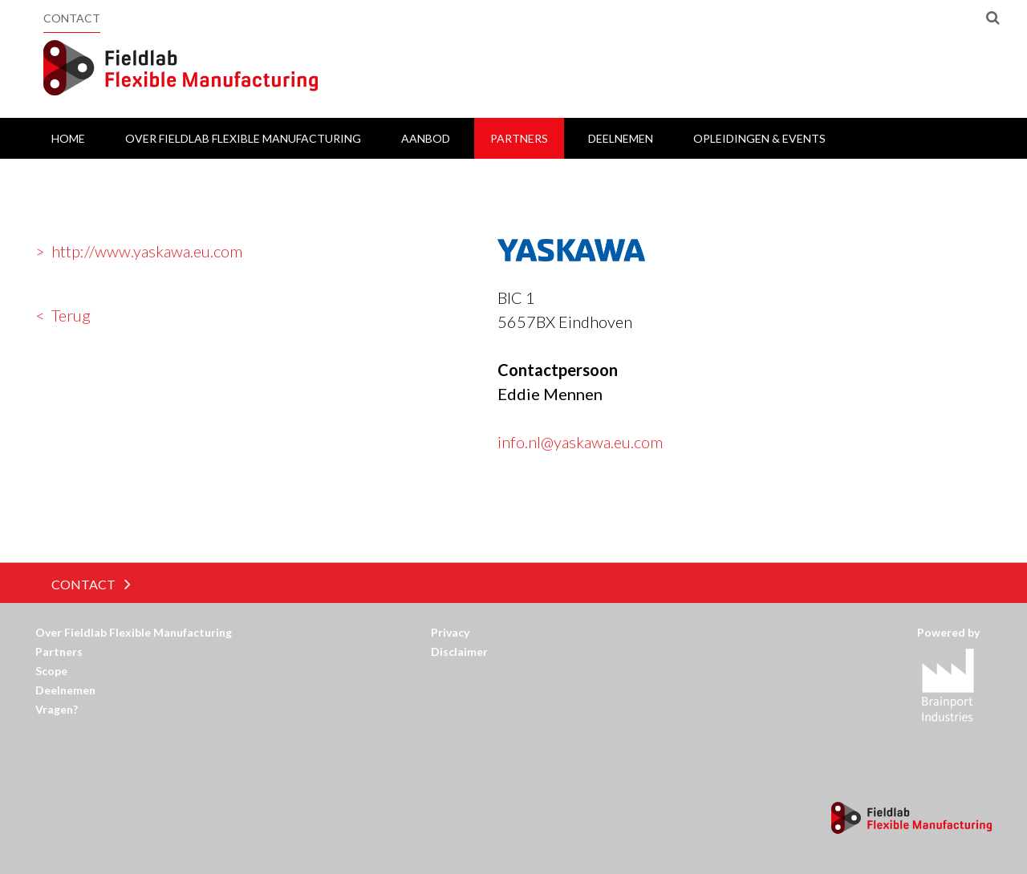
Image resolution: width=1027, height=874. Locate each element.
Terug (71, 315)
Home (68, 138)
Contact (71, 18)
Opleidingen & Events (759, 138)
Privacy (450, 632)
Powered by (954, 632)
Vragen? (56, 709)
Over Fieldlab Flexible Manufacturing (243, 138)
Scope (51, 671)
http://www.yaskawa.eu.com (146, 251)
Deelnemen (620, 138)
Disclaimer (459, 651)
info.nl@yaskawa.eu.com (580, 441)
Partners (519, 138)
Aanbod (425, 138)
